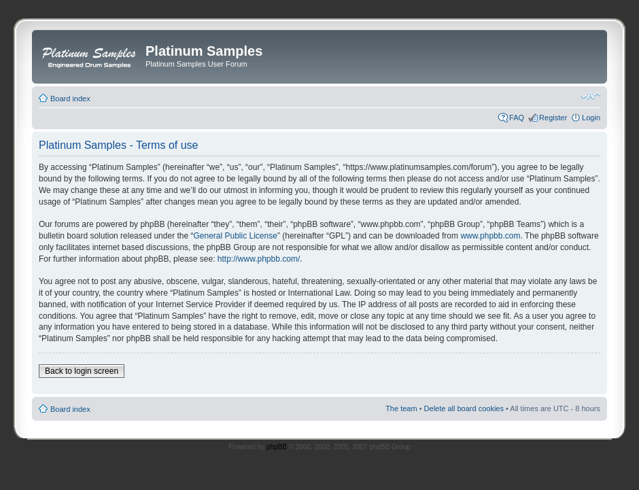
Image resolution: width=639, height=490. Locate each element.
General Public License (235, 236)
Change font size (590, 96)
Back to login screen (81, 371)
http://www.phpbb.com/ (259, 259)
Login (591, 117)
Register (553, 117)
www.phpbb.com (490, 236)
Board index (70, 98)
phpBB (276, 447)
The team (401, 408)
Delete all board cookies (464, 408)
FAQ (516, 117)
